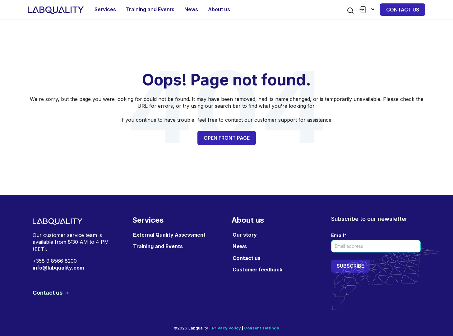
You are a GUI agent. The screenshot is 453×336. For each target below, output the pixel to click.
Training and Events (150, 9)
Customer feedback (257, 269)
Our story (245, 235)
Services (105, 9)
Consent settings (261, 328)
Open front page (227, 138)
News (191, 9)
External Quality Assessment (169, 235)
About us (219, 9)
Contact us (402, 10)
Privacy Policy (226, 328)
